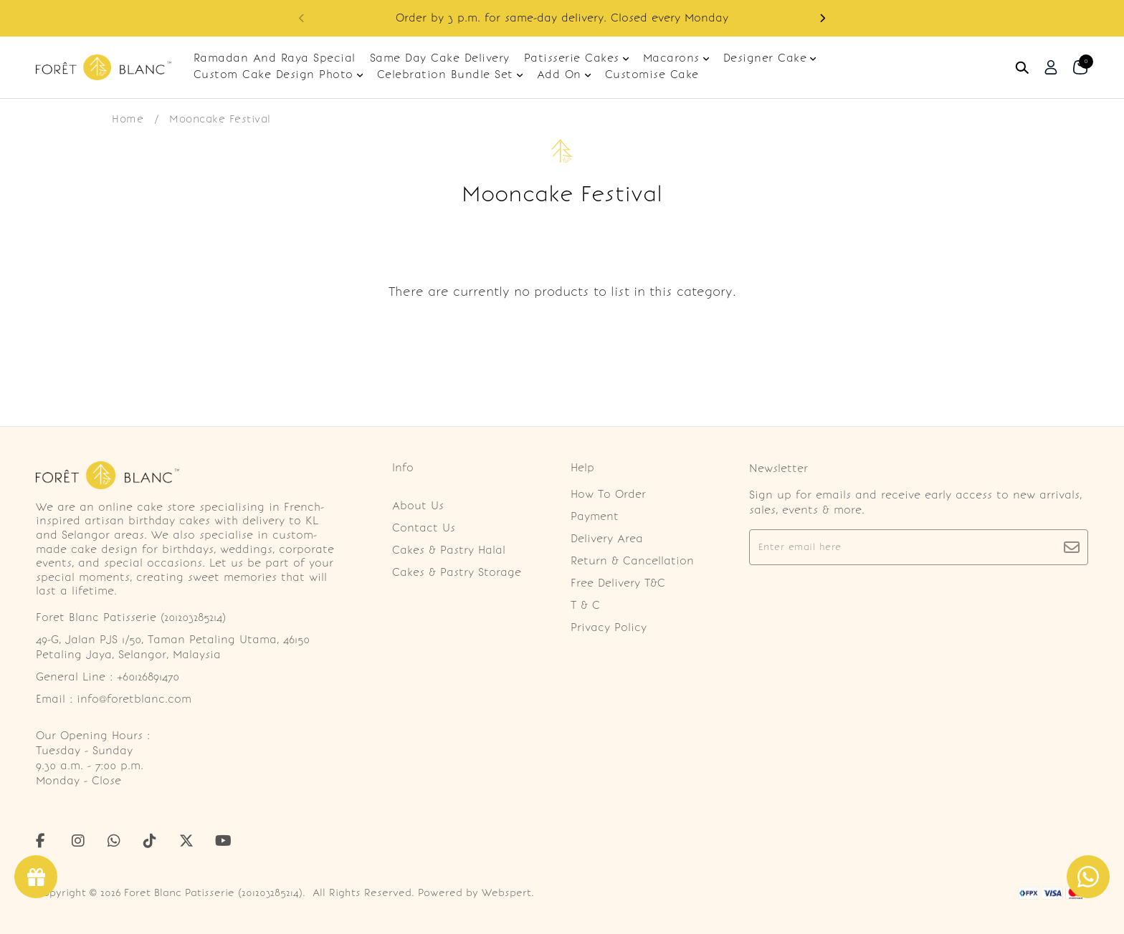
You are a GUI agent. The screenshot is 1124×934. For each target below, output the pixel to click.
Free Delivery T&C (618, 583)
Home (127, 118)
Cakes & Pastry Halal (448, 550)
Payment (595, 516)
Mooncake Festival (220, 118)
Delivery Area (607, 538)
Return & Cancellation (632, 560)
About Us (418, 505)
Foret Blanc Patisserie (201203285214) (213, 893)
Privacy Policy (609, 627)
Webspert (506, 893)
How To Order (608, 494)
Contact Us (423, 527)
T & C (585, 605)
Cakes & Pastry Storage (456, 572)
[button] (822, 18)
